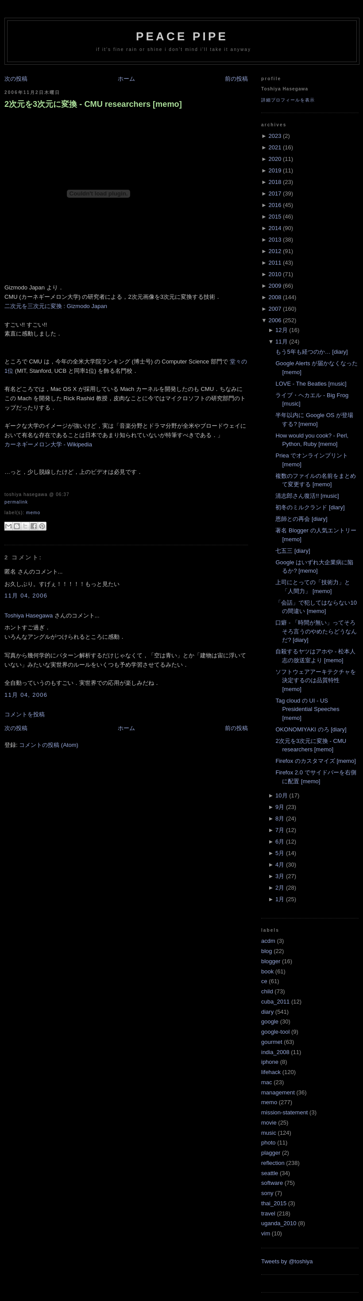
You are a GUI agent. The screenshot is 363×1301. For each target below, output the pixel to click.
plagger (270, 1152)
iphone (269, 1062)
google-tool (275, 1031)
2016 (274, 205)
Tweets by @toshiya (287, 1261)
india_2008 (275, 1052)
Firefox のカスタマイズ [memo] (315, 761)
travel (268, 1213)
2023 (274, 136)
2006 (274, 320)
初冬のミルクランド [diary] (309, 507)
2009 (274, 285)
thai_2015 (273, 1203)
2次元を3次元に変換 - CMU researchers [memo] (93, 104)
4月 (279, 864)
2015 (274, 216)
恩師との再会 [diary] (301, 519)
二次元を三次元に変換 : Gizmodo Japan (55, 306)
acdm (268, 941)
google (269, 1021)
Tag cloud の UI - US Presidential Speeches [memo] (307, 709)
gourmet (271, 1042)
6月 (279, 841)
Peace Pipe (182, 36)
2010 (274, 274)
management (278, 1092)
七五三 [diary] (292, 550)
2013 (274, 239)
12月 (281, 330)
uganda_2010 (279, 1223)
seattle (269, 1173)
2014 (274, 228)
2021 (274, 147)
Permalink (16, 502)
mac (266, 1082)
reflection (273, 1163)
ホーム (126, 78)
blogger (270, 961)
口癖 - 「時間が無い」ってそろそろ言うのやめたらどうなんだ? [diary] (316, 631)
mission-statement (284, 1112)
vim (265, 1233)
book (267, 971)
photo (268, 1142)
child (267, 991)
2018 (274, 182)
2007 (274, 308)
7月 (279, 830)
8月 (279, 818)
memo (33, 512)
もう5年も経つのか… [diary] (311, 351)
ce (264, 981)
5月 (279, 853)
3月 (279, 876)
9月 (279, 807)
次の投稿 (15, 78)
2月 (279, 887)
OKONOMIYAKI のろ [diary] (310, 729)
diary (267, 1011)
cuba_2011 (275, 1001)
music (268, 1132)
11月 (281, 341)
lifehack (271, 1072)
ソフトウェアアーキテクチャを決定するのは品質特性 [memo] (315, 680)
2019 (274, 170)
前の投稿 (236, 78)
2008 (274, 297)
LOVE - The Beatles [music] (310, 383)
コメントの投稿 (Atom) (48, 745)
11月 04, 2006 (25, 595)
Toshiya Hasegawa (28, 615)
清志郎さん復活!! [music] (307, 495)
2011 (274, 262)
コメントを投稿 (24, 714)
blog (266, 951)
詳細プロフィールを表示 (288, 100)
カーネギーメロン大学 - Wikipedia (48, 444)
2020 (274, 159)
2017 (274, 193)
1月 (279, 899)
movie (269, 1122)
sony (267, 1193)
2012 (274, 251)
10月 (281, 795)
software (272, 1183)
